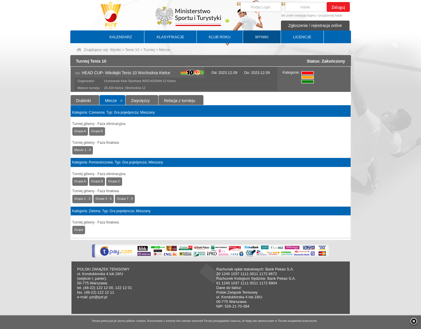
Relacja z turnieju (179, 100)
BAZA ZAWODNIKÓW (210, 52)
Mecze (111, 100)
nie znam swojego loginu (298, 15)
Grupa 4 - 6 (103, 198)
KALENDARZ (120, 37)
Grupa (78, 229)
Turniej (149, 50)
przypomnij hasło (331, 15)
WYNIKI (262, 37)
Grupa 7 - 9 (125, 198)
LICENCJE (302, 37)
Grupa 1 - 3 (82, 198)
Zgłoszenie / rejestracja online (315, 25)
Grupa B (97, 131)
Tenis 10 (132, 50)
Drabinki (83, 100)
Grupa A (80, 131)
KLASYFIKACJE (170, 37)
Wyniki (115, 50)
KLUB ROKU (220, 37)
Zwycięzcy (140, 100)
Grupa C (114, 181)
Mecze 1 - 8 (82, 150)
